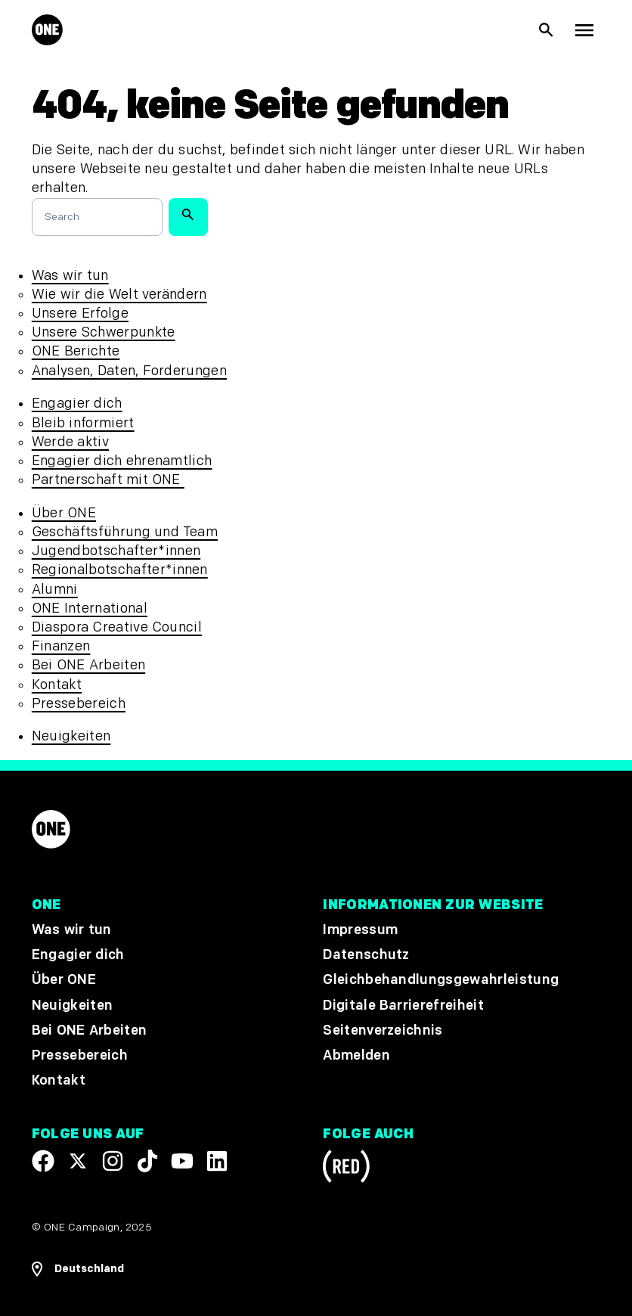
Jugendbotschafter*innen (116, 551)
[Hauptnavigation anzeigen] (584, 30)
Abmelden (356, 1055)
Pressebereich (78, 704)
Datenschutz (366, 955)
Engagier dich (77, 403)
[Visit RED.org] (346, 1169)
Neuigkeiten (71, 736)
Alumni (55, 589)
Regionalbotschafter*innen (120, 570)
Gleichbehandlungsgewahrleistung (441, 981)
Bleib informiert (83, 423)
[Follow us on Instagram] (112, 1161)
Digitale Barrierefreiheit (403, 1005)
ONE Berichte (75, 351)
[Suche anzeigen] (546, 30)
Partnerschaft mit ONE (108, 480)
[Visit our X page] (78, 1161)
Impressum (360, 930)
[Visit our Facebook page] (43, 1161)
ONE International (89, 608)
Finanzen (61, 646)
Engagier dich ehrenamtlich (122, 461)
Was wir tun (70, 276)
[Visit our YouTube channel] (182, 1161)
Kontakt (57, 685)
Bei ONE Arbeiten (88, 665)
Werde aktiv (70, 442)
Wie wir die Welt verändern (119, 295)
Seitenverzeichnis (382, 1030)
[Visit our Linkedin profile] (217, 1161)
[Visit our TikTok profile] (147, 1161)
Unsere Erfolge (80, 313)
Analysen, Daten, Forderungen (129, 371)
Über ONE (64, 513)
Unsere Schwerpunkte (103, 332)
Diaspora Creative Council (117, 627)
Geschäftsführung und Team (125, 532)
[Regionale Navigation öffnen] (78, 1269)
